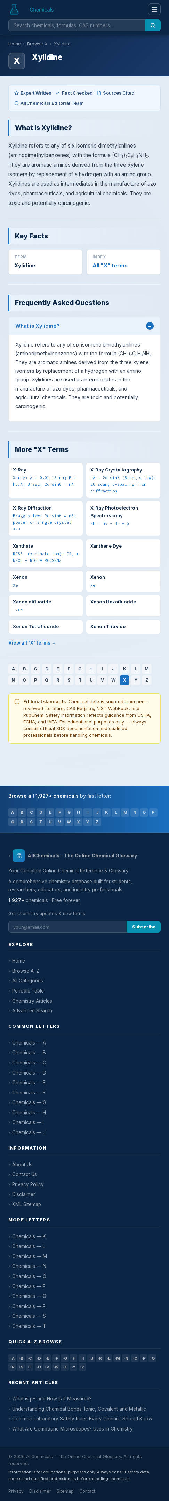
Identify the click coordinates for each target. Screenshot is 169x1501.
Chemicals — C (29, 1062)
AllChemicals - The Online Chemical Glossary (75, 855)
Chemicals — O (29, 1276)
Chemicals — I (28, 1122)
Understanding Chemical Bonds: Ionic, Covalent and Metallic (79, 1409)
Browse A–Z (25, 971)
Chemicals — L (28, 1246)
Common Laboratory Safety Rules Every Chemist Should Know (82, 1418)
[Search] (153, 25)
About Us (22, 1164)
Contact (87, 1491)
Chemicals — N (29, 1266)
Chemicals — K (29, 1236)
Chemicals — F (29, 1092)
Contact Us (24, 1174)
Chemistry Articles (32, 1001)
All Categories (27, 980)
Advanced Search (32, 1010)
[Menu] (154, 9)
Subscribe (143, 926)
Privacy (16, 1491)
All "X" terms (110, 265)
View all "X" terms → (32, 643)
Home (14, 43)
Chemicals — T (29, 1326)
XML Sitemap (26, 1204)
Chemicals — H (29, 1112)
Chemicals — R (29, 1306)
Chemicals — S (29, 1316)
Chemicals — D (29, 1073)
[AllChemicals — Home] (32, 9)
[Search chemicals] (76, 25)
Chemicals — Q (29, 1296)
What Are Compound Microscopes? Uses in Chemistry (72, 1429)
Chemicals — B (29, 1052)
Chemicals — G (29, 1102)
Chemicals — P (29, 1286)
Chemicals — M (29, 1256)
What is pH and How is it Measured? (52, 1399)
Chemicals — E (29, 1082)
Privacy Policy (28, 1184)
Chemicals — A (29, 1043)
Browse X (37, 43)
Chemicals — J (29, 1132)
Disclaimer (23, 1194)
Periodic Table (28, 991)
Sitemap (65, 1491)
